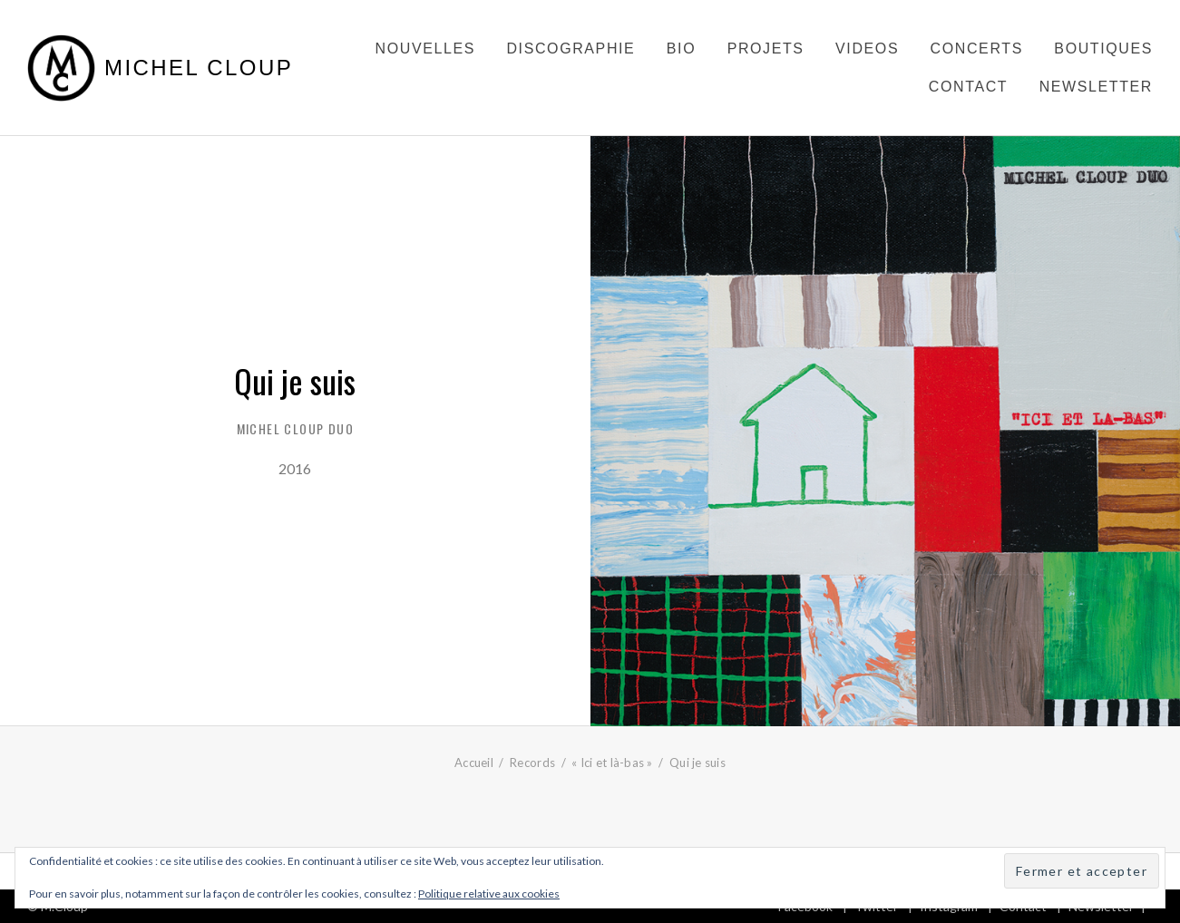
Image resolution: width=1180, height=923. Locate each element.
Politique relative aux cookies (489, 893)
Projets (766, 48)
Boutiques (1103, 48)
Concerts (977, 48)
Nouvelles (425, 48)
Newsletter (1096, 86)
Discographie (570, 48)
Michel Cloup (198, 68)
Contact (968, 86)
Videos (867, 48)
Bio (681, 48)
